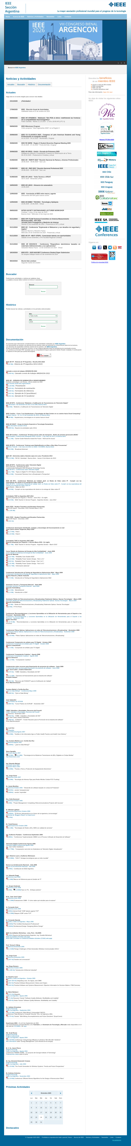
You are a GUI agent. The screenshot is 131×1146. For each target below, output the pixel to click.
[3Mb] (9, 890)
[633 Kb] (10, 388)
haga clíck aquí (107, 92)
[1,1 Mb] (10, 438)
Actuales (10, 85)
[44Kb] (9, 935)
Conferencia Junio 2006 (13, 887)
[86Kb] (9, 837)
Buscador (21, 85)
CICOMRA (17, 1026)
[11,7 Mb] (10, 472)
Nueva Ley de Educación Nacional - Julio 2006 (20, 866)
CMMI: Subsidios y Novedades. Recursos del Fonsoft (22, 712)
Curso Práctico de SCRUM (14, 701)
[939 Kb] (10, 1000)
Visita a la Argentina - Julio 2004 (16, 1064)
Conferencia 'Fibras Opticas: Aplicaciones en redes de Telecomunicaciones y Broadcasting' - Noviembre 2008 (40, 631)
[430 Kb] (10, 373)
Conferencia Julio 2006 (13, 877)
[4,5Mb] (9, 734)
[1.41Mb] (10, 949)
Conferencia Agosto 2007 (14, 742)
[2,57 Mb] (10, 556)
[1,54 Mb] (10, 534)
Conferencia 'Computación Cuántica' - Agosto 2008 (22, 656)
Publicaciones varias (12, 1054)
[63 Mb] (9, 364)
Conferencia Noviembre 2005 (15, 946)
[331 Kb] (10, 521)
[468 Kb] (10, 719)
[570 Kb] (10, 672)
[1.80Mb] (17, 890)
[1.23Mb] (10, 900)
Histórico (31, 85)
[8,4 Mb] (10, 449)
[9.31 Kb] (10, 994)
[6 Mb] (9, 407)
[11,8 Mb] (10, 458)
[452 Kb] (10, 983)
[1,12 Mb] (10, 675)
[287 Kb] (10, 959)
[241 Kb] (10, 393)
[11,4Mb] (18, 755)
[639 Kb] (10, 391)
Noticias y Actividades (35, 17)
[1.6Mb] (9, 879)
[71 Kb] (9, 998)
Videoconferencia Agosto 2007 (15, 732)
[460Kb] (9, 926)
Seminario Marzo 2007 (13, 766)
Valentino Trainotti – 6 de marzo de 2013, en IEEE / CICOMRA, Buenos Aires (30, 447)
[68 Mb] (9, 417)
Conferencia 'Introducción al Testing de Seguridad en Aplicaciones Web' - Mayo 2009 (32, 574)
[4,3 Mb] (10, 590)
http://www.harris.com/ (13, 757)
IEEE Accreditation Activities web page (18, 937)
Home (8, 17)
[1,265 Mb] (10, 510)
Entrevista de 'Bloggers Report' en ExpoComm (20, 815)
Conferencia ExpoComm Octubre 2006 (18, 811)
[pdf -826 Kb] (11, 980)
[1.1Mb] (9, 828)
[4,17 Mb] (10, 566)
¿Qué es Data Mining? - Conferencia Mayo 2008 (21, 691)
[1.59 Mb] (10, 1066)
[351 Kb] (10, 681)
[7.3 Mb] (10, 647)
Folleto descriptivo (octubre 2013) (16, 425)
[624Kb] (9, 790)
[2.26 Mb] (10, 635)
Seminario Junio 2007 (13, 765)
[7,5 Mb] (10, 578)
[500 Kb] (10, 428)
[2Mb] (9, 803)
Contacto (67, 17)
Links (59, 17)
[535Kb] (9, 744)
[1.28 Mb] (10, 1078)
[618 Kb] (10, 716)
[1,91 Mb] (10, 563)
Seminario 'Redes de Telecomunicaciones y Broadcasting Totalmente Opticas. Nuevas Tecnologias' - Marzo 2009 (41, 600)
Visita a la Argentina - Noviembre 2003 (18, 1076)
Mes (30, 314)
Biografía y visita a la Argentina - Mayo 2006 (20, 921)
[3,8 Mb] (10, 489)
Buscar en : (17, 67)
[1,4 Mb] (10, 592)
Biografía (10, 730)
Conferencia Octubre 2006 (14, 788)
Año (30, 320)
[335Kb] (9, 813)
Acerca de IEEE (18, 17)
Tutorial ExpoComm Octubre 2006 (16, 825)
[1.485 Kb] (10, 970)
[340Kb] (9, 924)
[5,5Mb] (9, 779)
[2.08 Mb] (10, 1040)
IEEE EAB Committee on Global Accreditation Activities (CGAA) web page (29, 938)
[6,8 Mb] (10, 500)
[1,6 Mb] (10, 474)
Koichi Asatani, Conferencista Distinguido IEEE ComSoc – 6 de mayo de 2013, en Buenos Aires (36, 436)
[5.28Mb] (10, 858)
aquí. (25, 1026)
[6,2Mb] (9, 755)
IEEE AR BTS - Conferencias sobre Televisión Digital (22, 469)
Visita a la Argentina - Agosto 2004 (17, 1037)
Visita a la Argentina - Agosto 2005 (17, 996)
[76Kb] (9, 868)
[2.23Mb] (10, 913)
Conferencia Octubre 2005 (14, 968)
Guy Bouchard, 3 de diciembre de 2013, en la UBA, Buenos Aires (26, 404)
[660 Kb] (10, 704)
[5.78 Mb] (10, 622)
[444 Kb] (10, 985)
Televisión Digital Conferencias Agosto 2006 (19, 845)
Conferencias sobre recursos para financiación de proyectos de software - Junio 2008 (32, 668)
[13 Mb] (9, 604)
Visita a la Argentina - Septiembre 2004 (18, 1010)
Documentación (44, 85)
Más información (11, 1041)
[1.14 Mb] (10, 660)
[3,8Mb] (9, 769)
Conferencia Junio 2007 (13, 777)
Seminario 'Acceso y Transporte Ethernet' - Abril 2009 (22, 586)
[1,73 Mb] (10, 531)
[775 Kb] (10, 1016)
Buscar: (31, 284)
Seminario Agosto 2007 (13, 753)
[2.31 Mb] (10, 1012)
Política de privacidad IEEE (99, 262)
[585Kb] (9, 792)
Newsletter (50, 17)
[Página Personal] (11, 1008)
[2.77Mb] (10, 849)
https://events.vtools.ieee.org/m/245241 (18, 383)
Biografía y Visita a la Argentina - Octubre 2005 (20, 978)
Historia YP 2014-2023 (107, 139)
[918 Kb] (10, 561)
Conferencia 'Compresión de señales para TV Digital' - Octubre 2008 (27, 644)
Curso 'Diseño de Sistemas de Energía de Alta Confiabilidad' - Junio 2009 (29, 553)
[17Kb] (9, 817)
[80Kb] (9, 911)
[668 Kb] (10, 693)
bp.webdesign (116, 1140)
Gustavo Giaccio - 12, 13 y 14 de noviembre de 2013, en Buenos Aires (28, 415)
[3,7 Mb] (10, 544)
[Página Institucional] (12, 1036)
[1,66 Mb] (10, 386)
